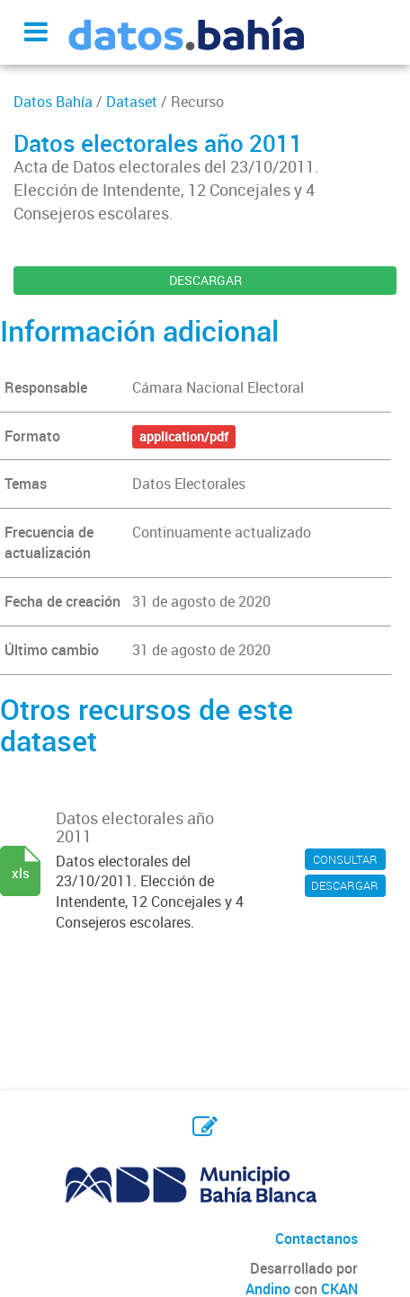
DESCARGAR (205, 280)
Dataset (131, 101)
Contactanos (316, 1238)
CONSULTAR (345, 859)
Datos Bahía (53, 101)
